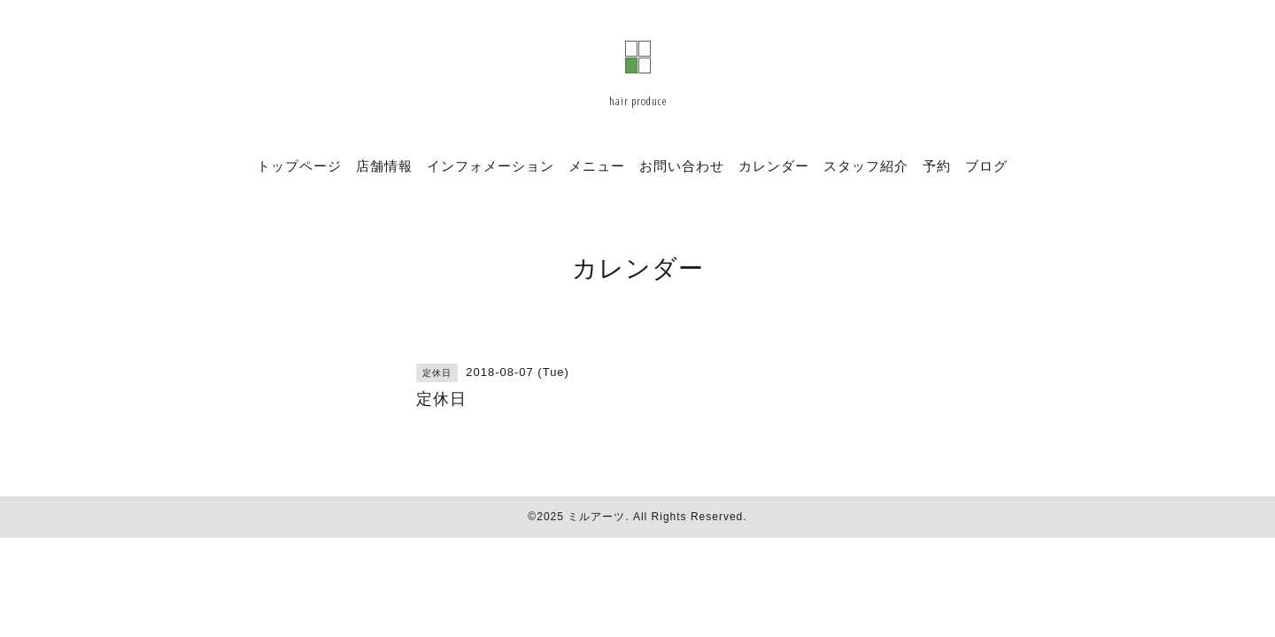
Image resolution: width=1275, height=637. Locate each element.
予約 (937, 165)
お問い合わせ (681, 165)
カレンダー (773, 165)
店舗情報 (384, 165)
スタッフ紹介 (865, 165)
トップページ (299, 165)
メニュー (596, 165)
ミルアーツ (596, 516)
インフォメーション (490, 165)
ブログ (986, 165)
